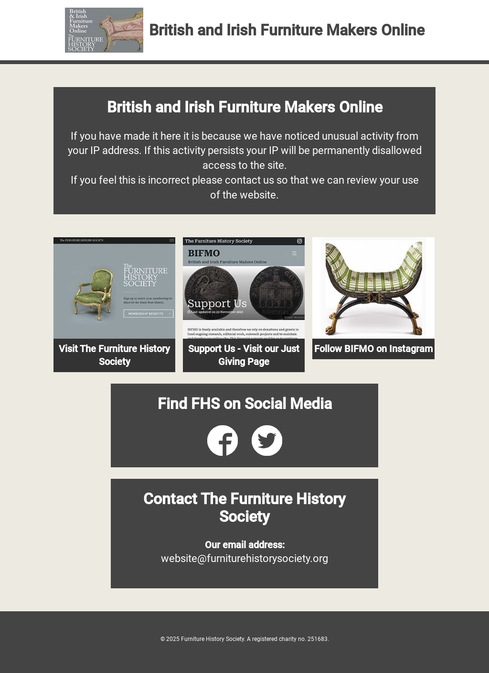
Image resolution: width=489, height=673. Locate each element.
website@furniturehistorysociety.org (244, 558)
